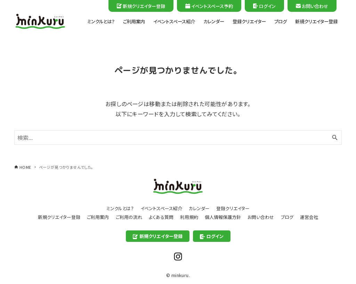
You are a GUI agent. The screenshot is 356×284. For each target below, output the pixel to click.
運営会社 (309, 217)
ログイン (264, 6)
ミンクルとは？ (120, 208)
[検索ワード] (178, 137)
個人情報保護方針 (223, 217)
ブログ (287, 217)
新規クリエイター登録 (141, 6)
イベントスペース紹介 (161, 208)
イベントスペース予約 (209, 6)
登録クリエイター (233, 208)
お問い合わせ (312, 6)
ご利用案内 (98, 217)
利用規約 (189, 217)
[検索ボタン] (335, 137)
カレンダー (199, 208)
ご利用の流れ (129, 217)
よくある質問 (161, 217)
